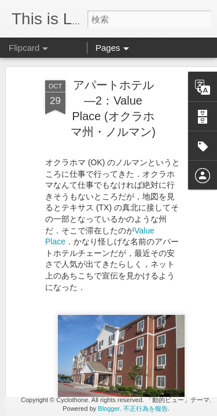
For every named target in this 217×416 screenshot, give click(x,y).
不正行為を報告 (145, 408)
